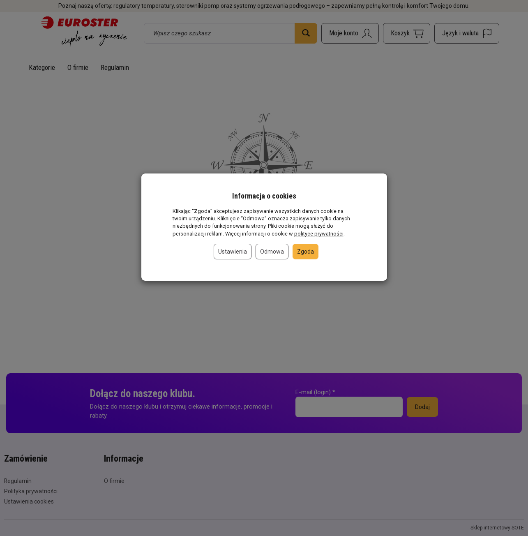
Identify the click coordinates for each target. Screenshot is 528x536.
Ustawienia (232, 251)
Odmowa (272, 251)
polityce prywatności (319, 234)
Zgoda (305, 251)
